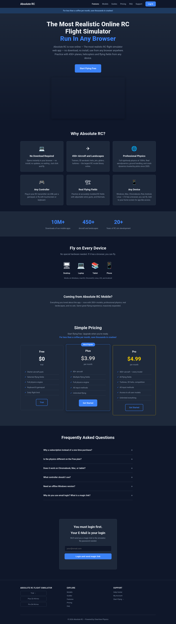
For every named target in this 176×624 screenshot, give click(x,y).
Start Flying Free (88, 68)
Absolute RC (27, 4)
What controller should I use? (57, 477)
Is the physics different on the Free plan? (62, 459)
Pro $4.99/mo (33, 604)
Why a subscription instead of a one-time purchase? (67, 450)
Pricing (123, 4)
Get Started (88, 403)
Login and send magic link (88, 556)
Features (95, 4)
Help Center (117, 592)
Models (105, 4)
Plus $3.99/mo (33, 599)
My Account (117, 596)
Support (139, 4)
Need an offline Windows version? (59, 486)
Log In (150, 4)
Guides (114, 4)
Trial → (33, 593)
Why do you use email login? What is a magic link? (67, 495)
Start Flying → (118, 599)
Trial (42, 402)
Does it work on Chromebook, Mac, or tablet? (64, 468)
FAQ (130, 4)
